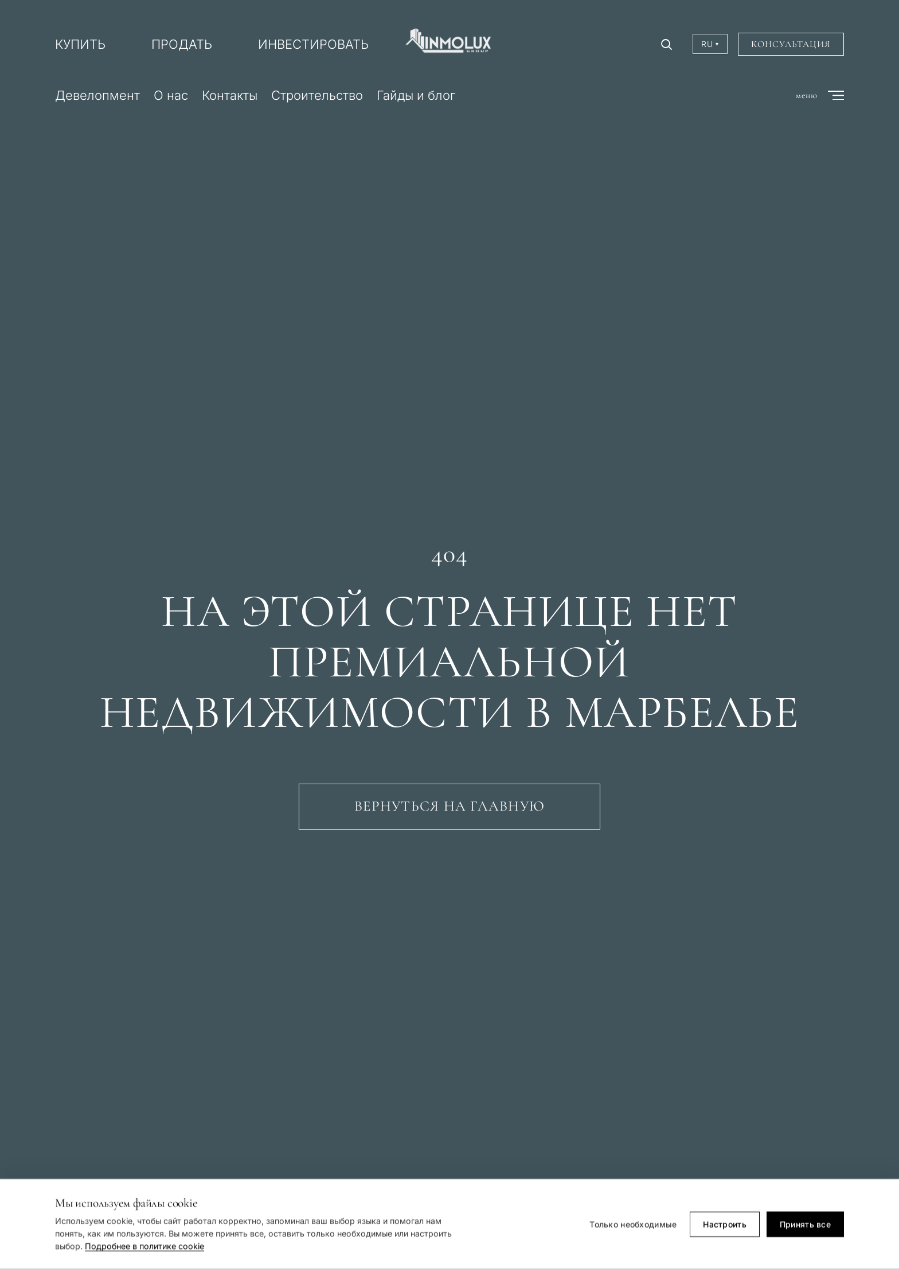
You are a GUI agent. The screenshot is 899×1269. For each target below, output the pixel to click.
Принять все (805, 1225)
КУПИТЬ (80, 44)
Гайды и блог (416, 95)
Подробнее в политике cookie (144, 1247)
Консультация (791, 44)
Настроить (724, 1225)
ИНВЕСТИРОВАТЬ (313, 44)
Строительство (317, 95)
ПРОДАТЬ (181, 44)
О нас (171, 95)
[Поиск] (666, 44)
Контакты (229, 95)
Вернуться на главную (449, 806)
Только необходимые (633, 1225)
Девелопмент (97, 95)
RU (710, 44)
